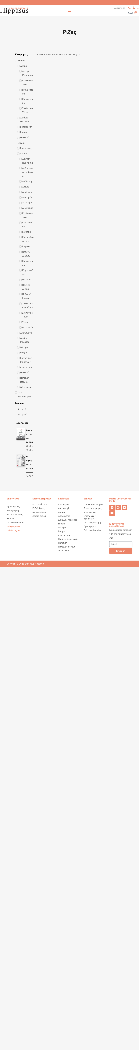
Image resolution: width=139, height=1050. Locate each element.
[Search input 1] (122, 7)
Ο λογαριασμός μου (93, 504)
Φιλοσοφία (63, 550)
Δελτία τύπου (39, 516)
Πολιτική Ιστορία (66, 546)
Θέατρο (62, 527)
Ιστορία (61, 531)
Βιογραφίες (64, 504)
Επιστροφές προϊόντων (90, 517)
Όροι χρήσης (90, 526)
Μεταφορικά (90, 512)
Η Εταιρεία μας (39, 504)
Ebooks (61, 523)
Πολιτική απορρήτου (94, 522)
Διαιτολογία (64, 508)
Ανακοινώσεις (39, 512)
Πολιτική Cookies (92, 530)
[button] (69, 10)
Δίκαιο (61, 512)
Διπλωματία (64, 516)
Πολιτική (62, 543)
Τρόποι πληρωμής (93, 508)
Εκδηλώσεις (38, 508)
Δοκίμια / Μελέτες (67, 520)
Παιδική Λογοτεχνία (68, 539)
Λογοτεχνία (64, 535)
